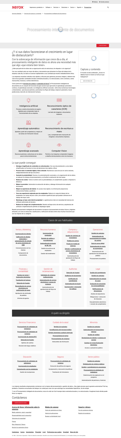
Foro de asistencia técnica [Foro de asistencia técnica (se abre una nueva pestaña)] (85, 410)
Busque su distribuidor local (52, 416)
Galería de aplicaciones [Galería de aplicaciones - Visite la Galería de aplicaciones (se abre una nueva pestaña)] (51, 413)
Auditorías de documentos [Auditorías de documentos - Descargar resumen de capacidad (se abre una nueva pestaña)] (73, 275)
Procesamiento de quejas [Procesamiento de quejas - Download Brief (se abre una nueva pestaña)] (60, 336)
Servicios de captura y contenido (32, 13)
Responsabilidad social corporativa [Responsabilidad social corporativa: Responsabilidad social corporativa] (21, 415)
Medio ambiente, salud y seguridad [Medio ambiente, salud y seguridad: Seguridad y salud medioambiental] (21, 412)
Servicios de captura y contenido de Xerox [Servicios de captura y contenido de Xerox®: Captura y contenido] (36, 83)
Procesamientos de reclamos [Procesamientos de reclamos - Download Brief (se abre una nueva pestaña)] (60, 339)
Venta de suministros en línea (53, 410)
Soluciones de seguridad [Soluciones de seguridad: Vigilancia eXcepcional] (18, 418)
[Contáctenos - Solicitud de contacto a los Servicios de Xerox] (102, 45)
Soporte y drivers (84, 407)
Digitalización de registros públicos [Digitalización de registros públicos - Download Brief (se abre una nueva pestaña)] (93, 364)
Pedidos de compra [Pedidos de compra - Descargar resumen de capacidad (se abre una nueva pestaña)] (73, 241)
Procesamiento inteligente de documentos (55, 13)
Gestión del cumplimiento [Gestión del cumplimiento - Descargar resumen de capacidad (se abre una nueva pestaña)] (98, 272)
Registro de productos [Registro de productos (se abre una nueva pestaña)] (84, 413)
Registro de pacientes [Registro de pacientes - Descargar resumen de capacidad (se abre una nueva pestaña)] (60, 327)
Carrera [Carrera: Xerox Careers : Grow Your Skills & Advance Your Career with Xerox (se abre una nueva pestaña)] (22, 432)
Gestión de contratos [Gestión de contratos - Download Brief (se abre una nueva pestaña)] (97, 233)
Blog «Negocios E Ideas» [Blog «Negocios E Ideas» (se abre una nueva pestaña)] (18, 424)
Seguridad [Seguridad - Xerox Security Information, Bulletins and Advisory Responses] (66, 432)
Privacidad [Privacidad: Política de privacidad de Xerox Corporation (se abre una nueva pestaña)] (38, 432)
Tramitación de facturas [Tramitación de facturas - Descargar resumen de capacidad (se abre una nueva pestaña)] (23, 280)
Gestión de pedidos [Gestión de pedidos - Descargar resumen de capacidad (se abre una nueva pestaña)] (94, 335)
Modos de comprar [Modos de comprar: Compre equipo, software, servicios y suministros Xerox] (51, 407)
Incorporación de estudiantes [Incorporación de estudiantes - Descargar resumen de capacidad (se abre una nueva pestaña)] (27, 366)
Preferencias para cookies (54, 432)
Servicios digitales (16, 13)
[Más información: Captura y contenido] (93, 68)
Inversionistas (30, 432)
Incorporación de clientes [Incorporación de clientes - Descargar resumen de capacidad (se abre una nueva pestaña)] (23, 234)
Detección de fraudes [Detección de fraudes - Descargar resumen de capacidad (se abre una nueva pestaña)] (23, 283)
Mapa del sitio (74, 432)
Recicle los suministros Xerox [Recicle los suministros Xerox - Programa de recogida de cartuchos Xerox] (20, 427)
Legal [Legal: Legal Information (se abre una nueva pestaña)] (44, 432)
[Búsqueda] (108, 7)
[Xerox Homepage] (18, 7)
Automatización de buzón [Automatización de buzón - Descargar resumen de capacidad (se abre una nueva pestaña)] (73, 284)
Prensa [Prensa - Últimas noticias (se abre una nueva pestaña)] (14, 421)
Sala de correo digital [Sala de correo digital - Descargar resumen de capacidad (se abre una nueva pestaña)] (97, 243)
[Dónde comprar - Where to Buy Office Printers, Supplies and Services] (104, 1)
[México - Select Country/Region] (95, 1)
